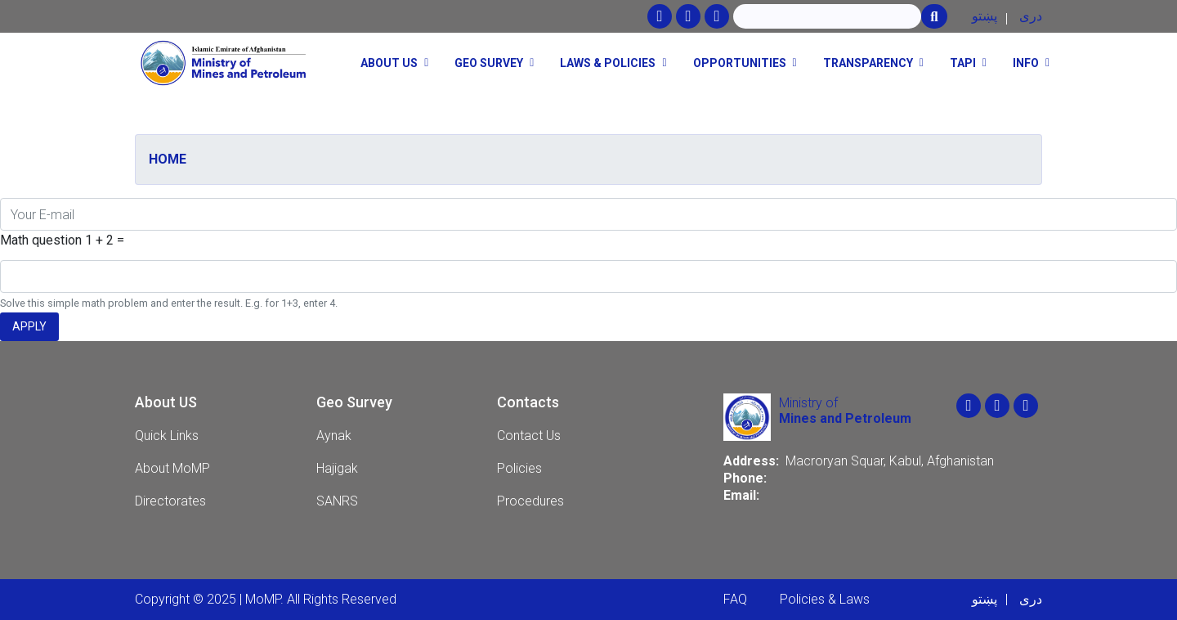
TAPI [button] (963, 63)
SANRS (337, 501)
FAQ (735, 599)
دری (1030, 16)
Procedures (530, 501)
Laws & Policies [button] (608, 63)
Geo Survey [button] (488, 63)
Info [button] (1026, 63)
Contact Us (529, 435)
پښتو (984, 16)
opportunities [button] (739, 63)
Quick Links (167, 435)
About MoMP (172, 468)
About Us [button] (389, 63)
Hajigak (337, 468)
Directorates (170, 501)
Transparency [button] (868, 63)
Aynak (333, 435)
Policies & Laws (825, 599)
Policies (519, 468)
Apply (29, 326)
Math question (41, 240)
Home (167, 159)
